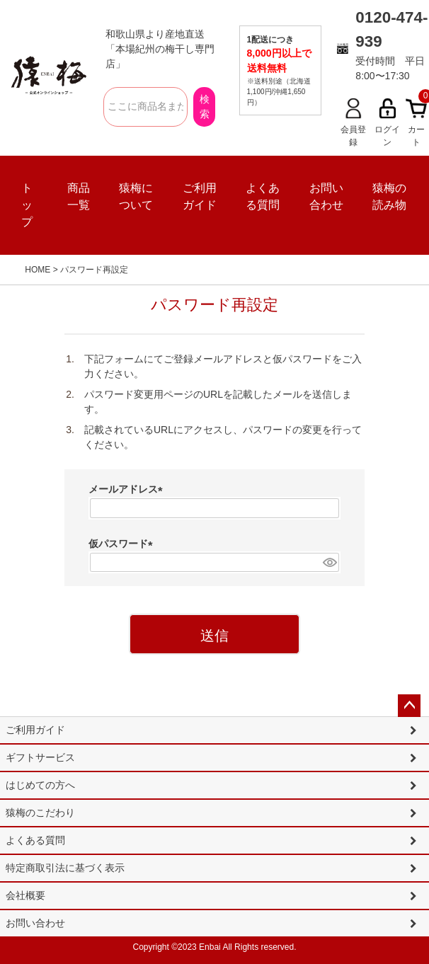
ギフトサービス (40, 757)
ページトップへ (409, 705)
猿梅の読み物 (389, 196)
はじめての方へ (40, 785)
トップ (27, 205)
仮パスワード (123, 543)
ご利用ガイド (200, 196)
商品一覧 (78, 196)
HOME (37, 270)
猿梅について (136, 196)
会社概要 (25, 895)
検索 (205, 106)
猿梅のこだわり (40, 812)
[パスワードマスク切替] (329, 562)
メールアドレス (128, 489)
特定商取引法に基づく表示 (65, 867)
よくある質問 (263, 196)
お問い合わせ (326, 196)
